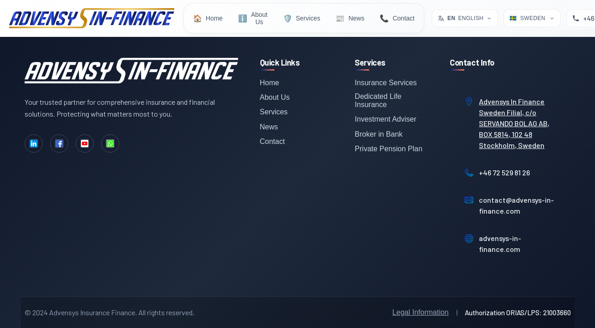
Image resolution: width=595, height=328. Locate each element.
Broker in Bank (378, 134)
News (269, 127)
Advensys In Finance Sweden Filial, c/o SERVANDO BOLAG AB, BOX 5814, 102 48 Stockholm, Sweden (514, 123)
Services (274, 112)
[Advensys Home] (91, 18)
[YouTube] (85, 143)
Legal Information (420, 312)
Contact (272, 141)
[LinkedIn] (34, 143)
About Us (275, 97)
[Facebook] (59, 143)
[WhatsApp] (110, 143)
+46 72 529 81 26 (504, 172)
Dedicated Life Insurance (378, 100)
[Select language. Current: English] (465, 18)
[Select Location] (532, 18)
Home (270, 83)
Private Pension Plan (388, 149)
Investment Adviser (385, 119)
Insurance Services (386, 83)
